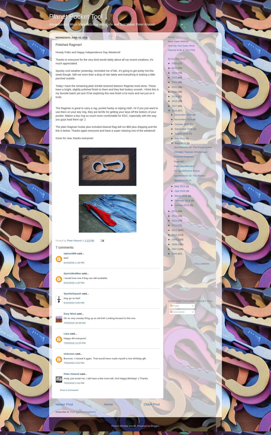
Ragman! (179, 161)
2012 (175, 225)
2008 (175, 244)
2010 (175, 234)
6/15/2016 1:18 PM (74, 262)
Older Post (152, 404)
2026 (175, 63)
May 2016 (180, 186)
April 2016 (180, 191)
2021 (175, 87)
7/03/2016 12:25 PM (75, 343)
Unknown (69, 353)
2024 (175, 73)
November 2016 (184, 119)
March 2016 (181, 195)
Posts (174, 305)
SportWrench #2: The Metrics (189, 175)
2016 (175, 110)
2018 (175, 101)
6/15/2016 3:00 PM (74, 302)
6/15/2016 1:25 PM (74, 282)
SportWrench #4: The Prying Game (193, 147)
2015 (175, 211)
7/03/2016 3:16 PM (74, 383)
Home (108, 404)
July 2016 (180, 138)
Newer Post (64, 404)
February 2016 (183, 200)
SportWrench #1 (182, 180)
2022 (175, 82)
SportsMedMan (72, 273)
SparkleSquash (72, 293)
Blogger (155, 426)
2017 (175, 106)
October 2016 (182, 124)
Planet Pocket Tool (76, 16)
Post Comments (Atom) (83, 412)
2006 (175, 253)
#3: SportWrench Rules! (187, 171)
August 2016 (182, 133)
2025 (175, 68)
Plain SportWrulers (184, 166)
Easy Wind (70, 313)
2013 (175, 220)
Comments (177, 312)
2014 (175, 216)
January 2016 (182, 205)
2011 (175, 230)
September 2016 (184, 129)
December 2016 (184, 114)
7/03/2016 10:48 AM (74, 323)
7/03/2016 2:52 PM (74, 363)
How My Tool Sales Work (181, 45)
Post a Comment (69, 390)
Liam (66, 333)
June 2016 (181, 143)
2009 (175, 239)
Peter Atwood (71, 374)
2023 (175, 77)
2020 (175, 91)
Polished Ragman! (184, 156)
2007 (175, 249)
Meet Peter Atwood (178, 41)
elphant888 (70, 253)
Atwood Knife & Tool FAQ (181, 50)
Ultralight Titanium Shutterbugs (190, 152)
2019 (175, 96)
